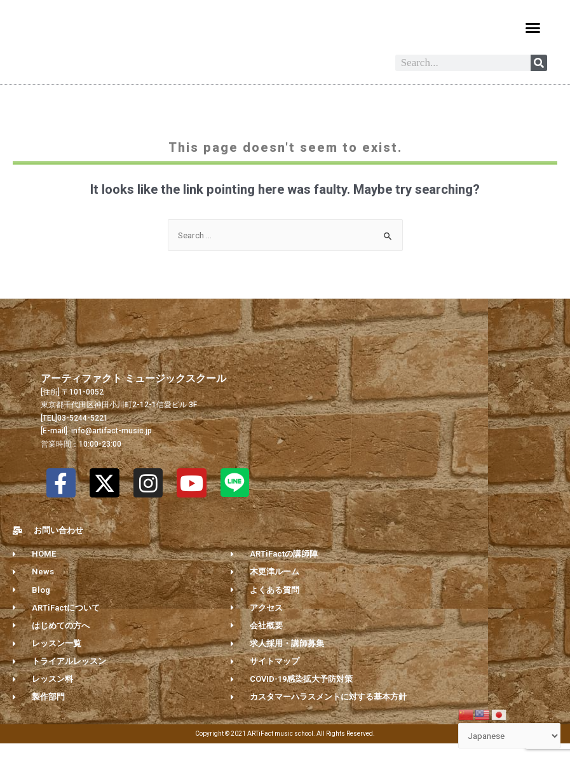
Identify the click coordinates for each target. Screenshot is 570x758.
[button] (532, 28)
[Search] (539, 77)
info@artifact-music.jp (110, 445)
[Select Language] (509, 736)
